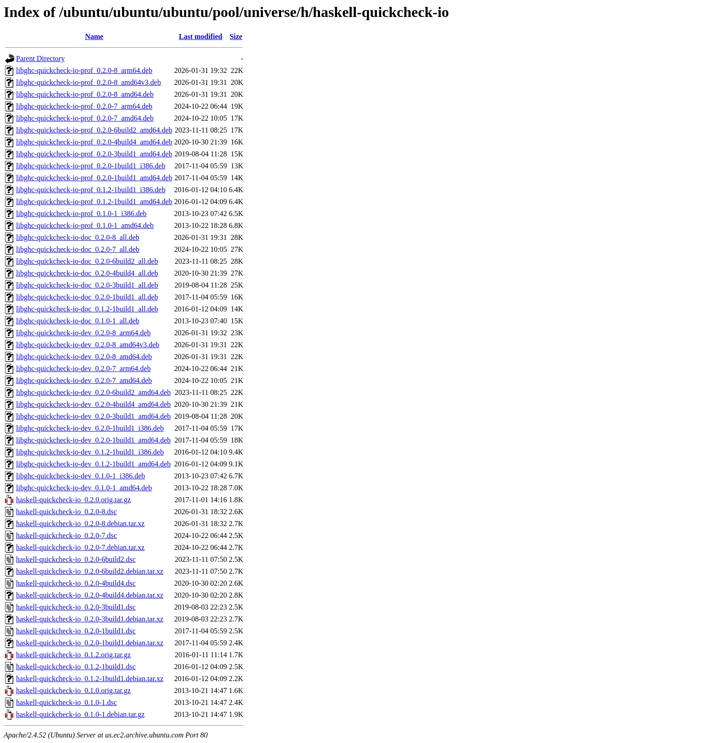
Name (94, 36)
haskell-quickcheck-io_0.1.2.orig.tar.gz (73, 655)
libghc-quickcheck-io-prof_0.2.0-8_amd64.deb (85, 94)
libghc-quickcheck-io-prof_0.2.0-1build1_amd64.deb (94, 178)
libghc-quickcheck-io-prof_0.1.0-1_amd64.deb (85, 225)
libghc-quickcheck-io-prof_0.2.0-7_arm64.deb (84, 106)
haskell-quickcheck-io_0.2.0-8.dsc (66, 512)
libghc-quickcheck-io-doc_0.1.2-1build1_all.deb (87, 309)
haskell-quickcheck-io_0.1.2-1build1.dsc (76, 667)
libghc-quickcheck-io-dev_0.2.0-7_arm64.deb (83, 368)
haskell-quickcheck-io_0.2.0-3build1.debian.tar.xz (89, 619)
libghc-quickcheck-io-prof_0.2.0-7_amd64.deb (85, 118)
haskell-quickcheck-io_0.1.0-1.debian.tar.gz (80, 714)
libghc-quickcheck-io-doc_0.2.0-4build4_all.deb (87, 273)
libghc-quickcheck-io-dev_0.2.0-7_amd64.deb (84, 380)
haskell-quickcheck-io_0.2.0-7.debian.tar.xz (80, 547)
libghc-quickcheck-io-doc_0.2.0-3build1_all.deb (87, 285)
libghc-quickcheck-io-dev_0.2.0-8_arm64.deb (83, 333)
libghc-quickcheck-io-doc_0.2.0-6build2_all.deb (87, 261)
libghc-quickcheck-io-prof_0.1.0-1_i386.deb (81, 213)
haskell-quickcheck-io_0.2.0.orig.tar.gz (73, 500)
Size (236, 36)
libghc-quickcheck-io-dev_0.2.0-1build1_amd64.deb (93, 440)
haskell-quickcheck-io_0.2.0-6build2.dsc (76, 559)
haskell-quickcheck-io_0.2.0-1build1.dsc (76, 631)
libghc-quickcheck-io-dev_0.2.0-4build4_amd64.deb (93, 404)
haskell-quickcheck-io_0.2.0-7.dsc (66, 535)
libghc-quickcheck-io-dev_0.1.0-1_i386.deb (80, 476)
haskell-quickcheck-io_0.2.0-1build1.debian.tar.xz (89, 643)
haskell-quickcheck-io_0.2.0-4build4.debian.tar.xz (89, 595)
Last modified (200, 36)
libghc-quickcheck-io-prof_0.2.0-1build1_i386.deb (91, 166)
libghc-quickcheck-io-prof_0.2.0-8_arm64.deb (84, 70)
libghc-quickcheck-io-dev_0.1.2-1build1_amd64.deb (93, 464)
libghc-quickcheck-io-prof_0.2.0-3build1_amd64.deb (94, 154)
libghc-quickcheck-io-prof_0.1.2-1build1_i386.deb (91, 190)
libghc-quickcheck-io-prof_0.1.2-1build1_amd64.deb (94, 201)
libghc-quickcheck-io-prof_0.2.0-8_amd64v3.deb (88, 82)
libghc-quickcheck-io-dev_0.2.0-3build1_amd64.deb (93, 416)
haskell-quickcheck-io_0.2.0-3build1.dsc (76, 607)
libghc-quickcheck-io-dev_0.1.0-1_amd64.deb (84, 488)
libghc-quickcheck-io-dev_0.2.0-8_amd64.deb (84, 356)
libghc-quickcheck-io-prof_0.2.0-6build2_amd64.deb (94, 130)
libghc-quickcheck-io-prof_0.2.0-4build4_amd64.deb (94, 142)
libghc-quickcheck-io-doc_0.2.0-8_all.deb (77, 237)
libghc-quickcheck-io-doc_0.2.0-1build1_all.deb (87, 297)
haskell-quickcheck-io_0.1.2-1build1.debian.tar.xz (89, 678)
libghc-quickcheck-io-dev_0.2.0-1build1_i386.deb (90, 428)
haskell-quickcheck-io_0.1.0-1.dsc (66, 702)
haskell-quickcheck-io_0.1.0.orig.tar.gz (73, 690)
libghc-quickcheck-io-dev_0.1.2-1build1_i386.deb (90, 452)
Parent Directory (40, 58)
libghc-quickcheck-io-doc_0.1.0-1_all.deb (77, 321)
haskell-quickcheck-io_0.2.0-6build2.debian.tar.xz (89, 571)
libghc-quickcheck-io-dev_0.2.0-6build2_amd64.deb (93, 392)
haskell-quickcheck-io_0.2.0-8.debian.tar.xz (80, 523)
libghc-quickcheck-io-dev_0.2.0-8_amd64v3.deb (87, 345)
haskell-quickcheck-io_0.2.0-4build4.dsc (76, 583)
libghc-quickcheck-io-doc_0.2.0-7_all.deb (77, 249)
